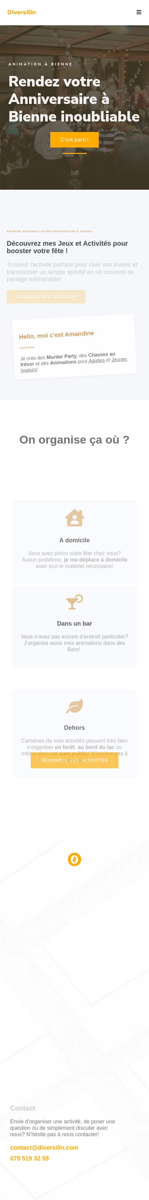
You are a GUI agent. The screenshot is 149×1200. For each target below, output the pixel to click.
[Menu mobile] (136, 12)
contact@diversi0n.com (44, 1147)
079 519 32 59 (29, 1158)
